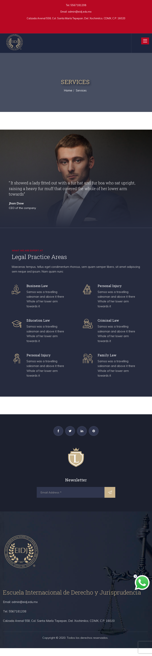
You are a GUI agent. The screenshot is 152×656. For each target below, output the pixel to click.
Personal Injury (111, 287)
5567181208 (78, 5)
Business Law (39, 287)
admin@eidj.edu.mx (80, 11)
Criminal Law (110, 323)
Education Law (40, 323)
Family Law (108, 360)
